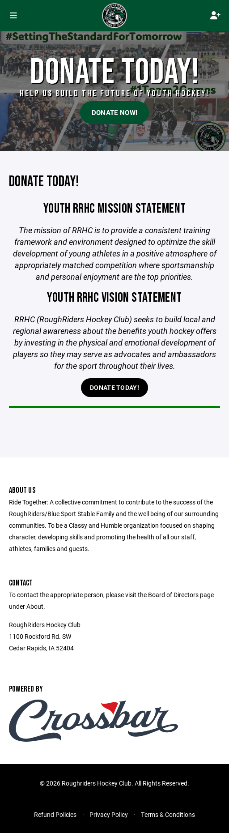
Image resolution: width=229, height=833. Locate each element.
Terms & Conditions (168, 814)
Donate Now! (114, 112)
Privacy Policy (108, 814)
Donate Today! (114, 387)
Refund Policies (55, 814)
